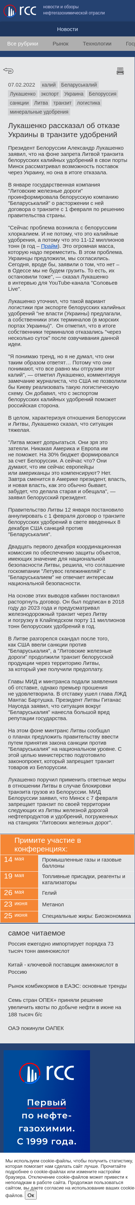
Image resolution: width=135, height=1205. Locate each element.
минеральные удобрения (39, 112)
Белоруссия (103, 94)
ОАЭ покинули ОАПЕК (36, 1028)
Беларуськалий (79, 85)
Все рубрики (22, 43)
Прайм (49, 246)
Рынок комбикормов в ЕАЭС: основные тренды (67, 986)
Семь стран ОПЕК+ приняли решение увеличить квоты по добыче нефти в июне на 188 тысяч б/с (64, 1007)
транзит (62, 103)
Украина (74, 94)
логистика (88, 103)
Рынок (60, 43)
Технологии (97, 43)
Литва (41, 103)
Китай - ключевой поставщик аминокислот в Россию (63, 968)
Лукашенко (22, 94)
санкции (19, 103)
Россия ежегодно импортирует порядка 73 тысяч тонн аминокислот (60, 947)
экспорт (50, 94)
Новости (67, 29)
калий (49, 85)
